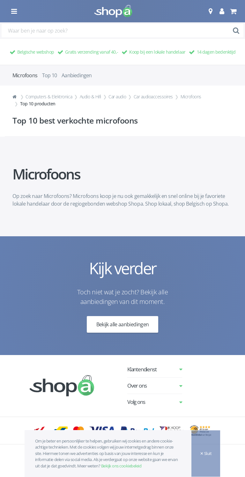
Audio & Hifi (90, 97)
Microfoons (191, 97)
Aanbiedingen (77, 75)
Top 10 (49, 75)
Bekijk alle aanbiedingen (122, 324)
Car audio (117, 97)
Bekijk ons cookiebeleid (121, 466)
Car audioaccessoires (153, 97)
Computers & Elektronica (49, 97)
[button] (210, 11)
